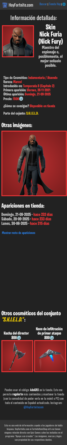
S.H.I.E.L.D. (32, 114)
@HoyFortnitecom (34, 407)
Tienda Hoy (55, 4)
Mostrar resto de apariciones (18, 233)
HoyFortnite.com (21, 5)
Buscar (43, 4)
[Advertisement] (33, 271)
